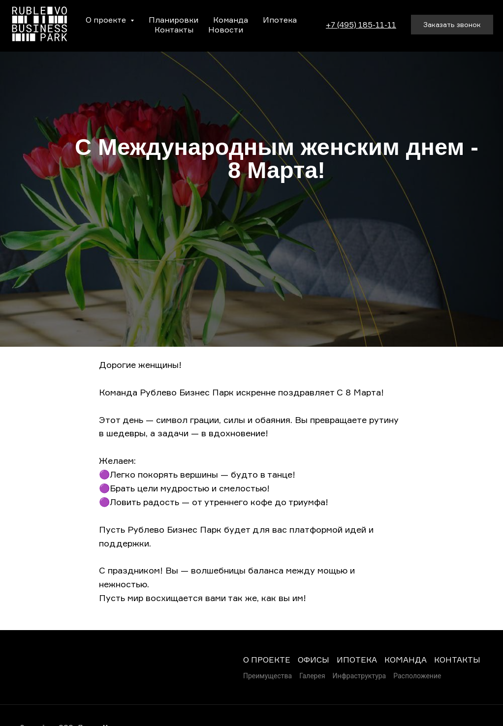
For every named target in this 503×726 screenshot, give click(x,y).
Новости (225, 29)
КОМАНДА (405, 660)
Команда (230, 20)
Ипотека (280, 20)
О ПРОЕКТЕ (266, 660)
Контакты (174, 29)
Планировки (173, 20)
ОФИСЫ (313, 660)
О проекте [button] (107, 20)
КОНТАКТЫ (457, 660)
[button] (452, 24)
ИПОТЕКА (357, 660)
